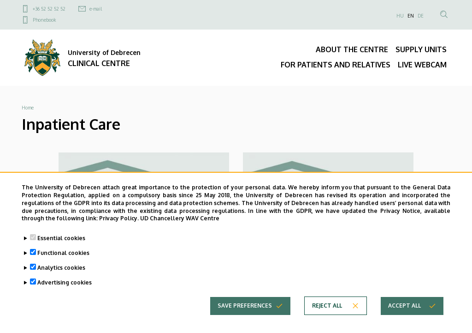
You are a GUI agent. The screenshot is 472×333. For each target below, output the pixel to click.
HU (400, 15)
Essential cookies (61, 246)
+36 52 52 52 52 (49, 9)
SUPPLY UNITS (421, 49)
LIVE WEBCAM (422, 64)
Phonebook (44, 20)
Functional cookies (63, 261)
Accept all (404, 314)
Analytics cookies (61, 276)
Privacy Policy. (119, 227)
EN (410, 15)
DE (421, 15)
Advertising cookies (64, 291)
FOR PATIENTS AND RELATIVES (335, 64)
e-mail (95, 9)
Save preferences (245, 314)
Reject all (327, 314)
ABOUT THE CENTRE (352, 49)
